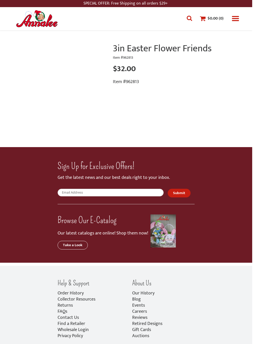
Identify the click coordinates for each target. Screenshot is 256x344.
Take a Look (72, 245)
